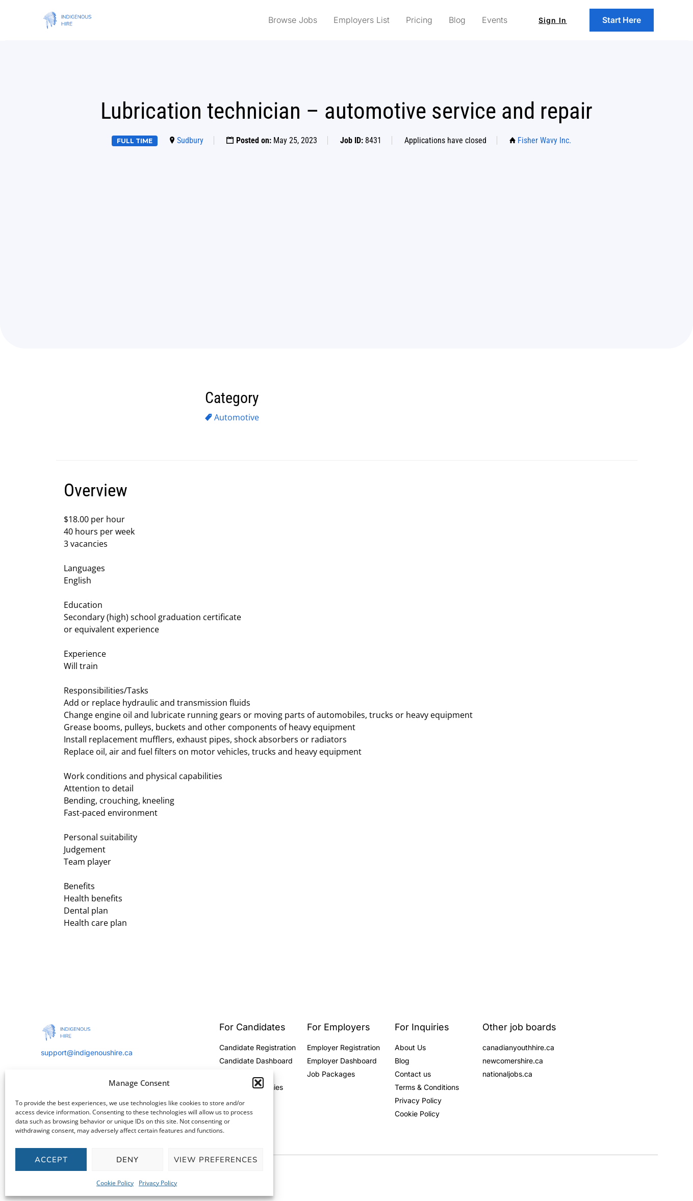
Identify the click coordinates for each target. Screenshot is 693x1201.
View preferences (216, 1160)
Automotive (236, 417)
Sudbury (190, 140)
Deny (127, 1160)
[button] (258, 1083)
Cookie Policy (115, 1183)
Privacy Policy (158, 1183)
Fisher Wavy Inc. (544, 140)
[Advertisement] (347, 231)
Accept (51, 1160)
